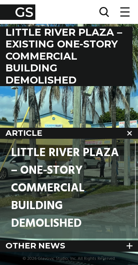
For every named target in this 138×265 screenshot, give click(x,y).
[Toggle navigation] (124, 12)
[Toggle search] (104, 12)
